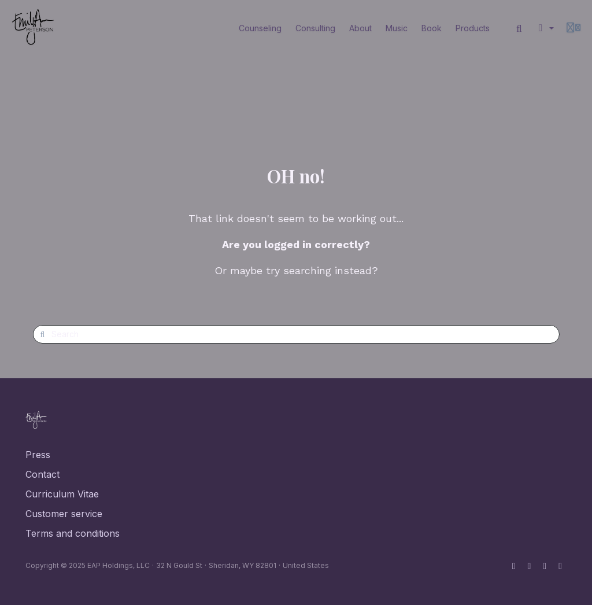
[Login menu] (573, 28)
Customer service (63, 513)
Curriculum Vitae (62, 494)
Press (37, 454)
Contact (42, 474)
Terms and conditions (72, 533)
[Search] (519, 28)
